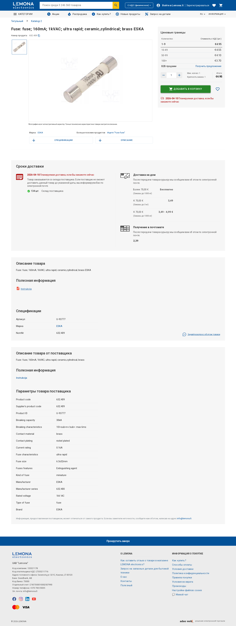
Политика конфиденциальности (190, 573)
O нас (123, 576)
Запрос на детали (157, 14)
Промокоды (179, 586)
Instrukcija (26, 289)
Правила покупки (182, 577)
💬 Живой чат (180, 594)
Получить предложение (208, 66)
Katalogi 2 (36, 21)
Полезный (126, 585)
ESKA (40, 132)
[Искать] (116, 5)
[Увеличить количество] (164, 75)
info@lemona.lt (184, 518)
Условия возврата (182, 581)
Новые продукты (128, 14)
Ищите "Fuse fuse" (116, 132)
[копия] (38, 35)
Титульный (17, 21)
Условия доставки (182, 569)
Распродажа (77, 14)
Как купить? (101, 14)
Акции (53, 14)
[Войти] (170, 5)
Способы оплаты (182, 564)
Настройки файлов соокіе (187, 590)
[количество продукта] (171, 75)
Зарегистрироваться (198, 5)
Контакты (126, 581)
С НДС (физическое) (139, 5)
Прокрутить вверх (118, 541)
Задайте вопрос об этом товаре (201, 334)
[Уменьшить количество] (179, 75)
